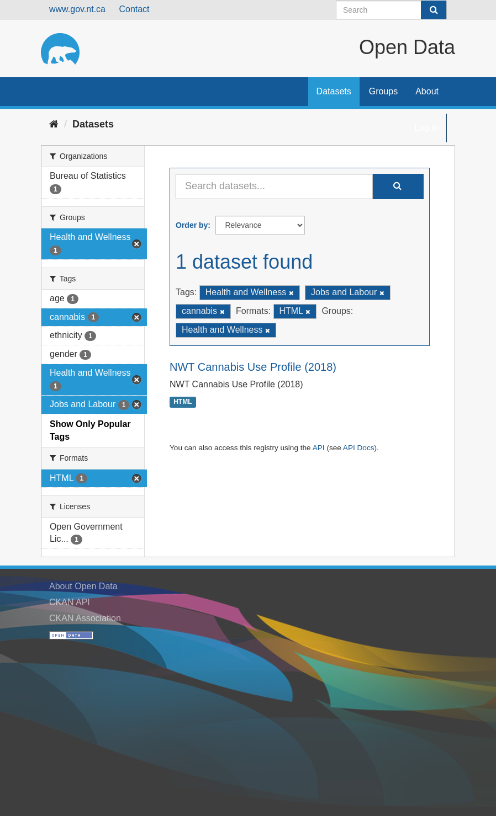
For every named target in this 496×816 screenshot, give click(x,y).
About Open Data (83, 586)
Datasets (333, 91)
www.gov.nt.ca (77, 9)
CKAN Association (85, 618)
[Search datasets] (391, 10)
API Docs (358, 448)
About (427, 91)
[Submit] (433, 10)
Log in (426, 127)
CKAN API (69, 602)
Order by (192, 225)
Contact (134, 9)
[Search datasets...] (274, 186)
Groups (383, 91)
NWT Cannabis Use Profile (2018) (253, 367)
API (319, 448)
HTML (182, 402)
